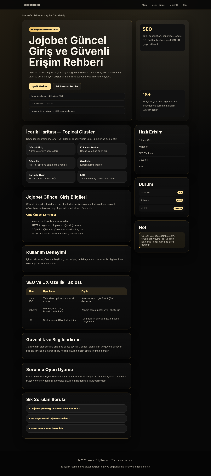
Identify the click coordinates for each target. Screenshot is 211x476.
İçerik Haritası (158, 5)
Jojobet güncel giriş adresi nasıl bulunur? (55, 408)
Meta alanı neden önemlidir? (47, 428)
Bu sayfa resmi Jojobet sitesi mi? (50, 418)
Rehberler (38, 15)
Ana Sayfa (27, 15)
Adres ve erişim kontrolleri (51, 149)
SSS (185, 5)
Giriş (144, 5)
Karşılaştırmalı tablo (102, 163)
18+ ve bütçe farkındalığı (51, 177)
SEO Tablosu (146, 153)
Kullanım (143, 146)
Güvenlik (174, 5)
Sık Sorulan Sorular (67, 86)
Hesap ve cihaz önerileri (102, 149)
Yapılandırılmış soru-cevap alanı (102, 177)
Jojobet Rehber (32, 5)
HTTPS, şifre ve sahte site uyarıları (51, 163)
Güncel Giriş (145, 140)
